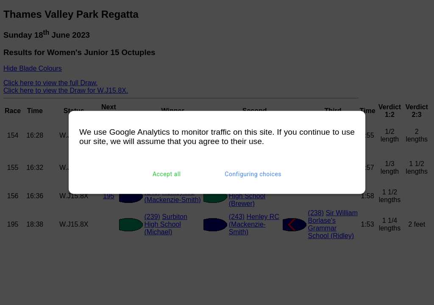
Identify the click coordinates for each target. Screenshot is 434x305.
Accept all (166, 174)
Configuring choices (253, 174)
